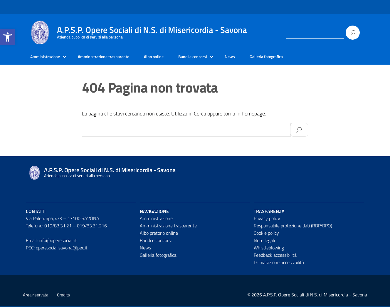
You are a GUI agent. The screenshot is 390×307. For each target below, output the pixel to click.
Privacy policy (267, 219)
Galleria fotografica (290, 57)
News (251, 57)
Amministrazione (47, 57)
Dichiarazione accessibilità (279, 263)
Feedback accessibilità (275, 255)
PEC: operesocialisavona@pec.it (57, 248)
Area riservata (35, 295)
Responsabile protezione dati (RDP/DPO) (293, 226)
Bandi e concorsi (210, 57)
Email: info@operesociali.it (51, 241)
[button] (7, 37)
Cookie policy (266, 233)
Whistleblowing (269, 248)
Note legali (264, 241)
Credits (63, 295)
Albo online (168, 57)
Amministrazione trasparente (112, 57)
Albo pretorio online (159, 233)
